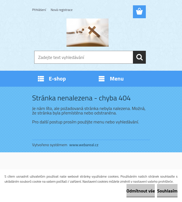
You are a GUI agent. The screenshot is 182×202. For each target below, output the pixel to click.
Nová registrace (62, 9)
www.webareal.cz (83, 145)
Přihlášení (39, 9)
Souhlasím (167, 190)
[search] (139, 57)
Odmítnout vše (140, 190)
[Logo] (87, 33)
